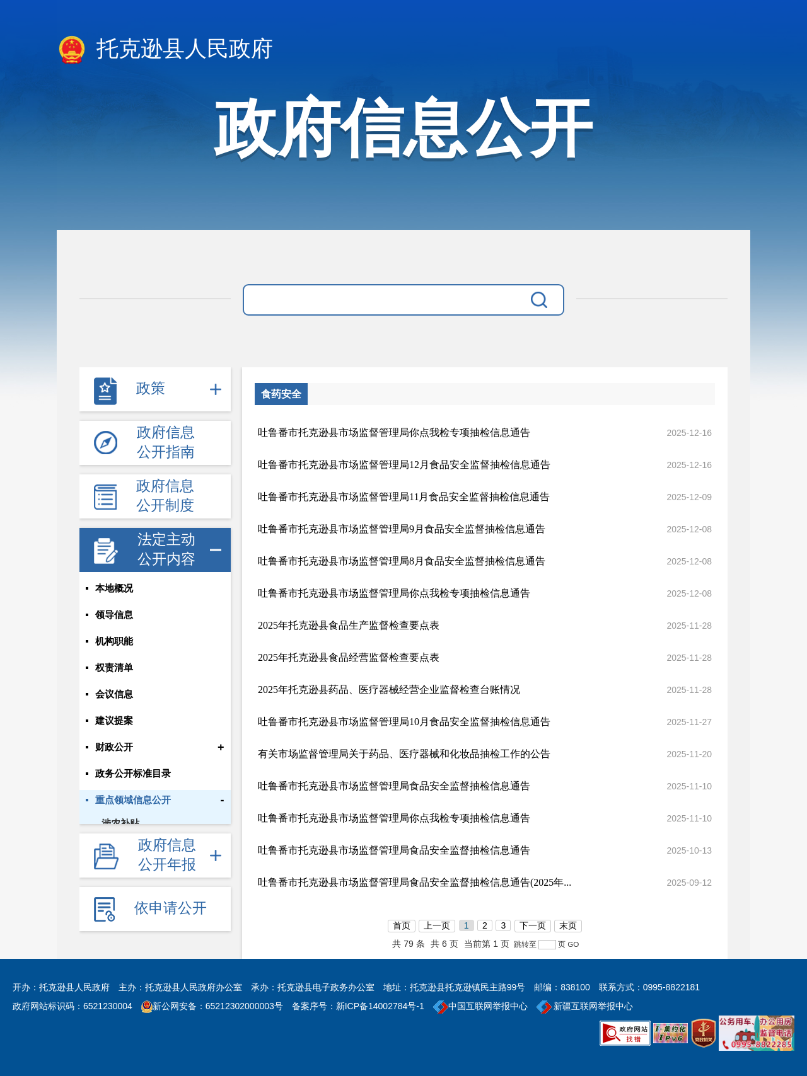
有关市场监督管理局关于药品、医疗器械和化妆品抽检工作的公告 (404, 753)
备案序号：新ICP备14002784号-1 (358, 1006)
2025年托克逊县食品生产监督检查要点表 (348, 625)
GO (573, 944)
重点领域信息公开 (133, 800)
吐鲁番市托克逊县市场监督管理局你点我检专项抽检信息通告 (394, 432)
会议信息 (114, 694)
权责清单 (114, 668)
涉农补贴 (120, 823)
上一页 (437, 925)
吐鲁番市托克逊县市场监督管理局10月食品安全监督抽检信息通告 (404, 721)
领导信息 (114, 615)
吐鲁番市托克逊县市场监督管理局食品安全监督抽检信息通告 (394, 786)
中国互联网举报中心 (480, 1006)
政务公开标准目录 (133, 774)
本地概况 (114, 588)
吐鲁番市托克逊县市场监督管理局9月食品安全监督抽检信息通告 (401, 529)
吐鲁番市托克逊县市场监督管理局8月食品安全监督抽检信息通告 (401, 561)
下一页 (533, 925)
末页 (568, 925)
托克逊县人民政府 (165, 50)
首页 (401, 925)
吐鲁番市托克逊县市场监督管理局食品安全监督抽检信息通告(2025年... (414, 882)
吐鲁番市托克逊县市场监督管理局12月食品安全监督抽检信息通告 (404, 464)
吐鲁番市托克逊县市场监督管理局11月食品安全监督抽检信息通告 (404, 496)
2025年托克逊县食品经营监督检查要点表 (348, 657)
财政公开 (114, 747)
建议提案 (114, 721)
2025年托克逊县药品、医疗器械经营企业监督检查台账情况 (389, 689)
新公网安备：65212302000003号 (218, 1006)
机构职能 (114, 641)
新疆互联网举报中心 (585, 1006)
